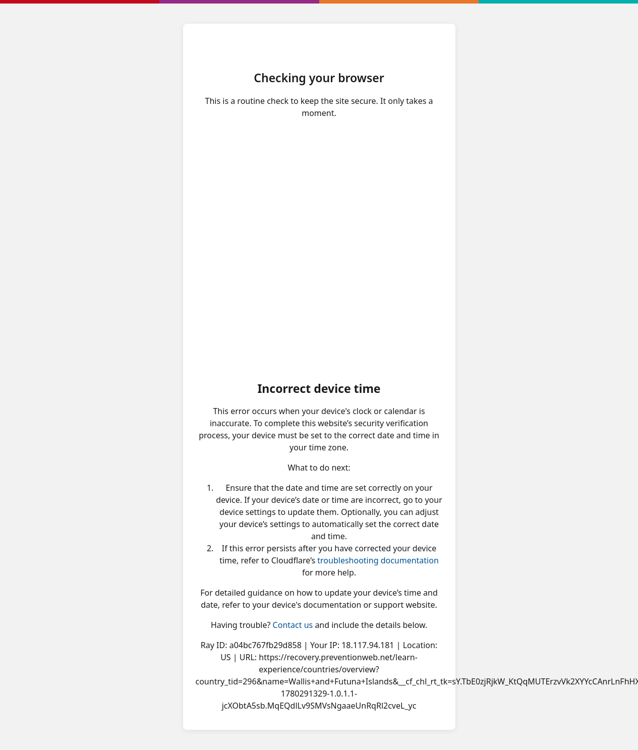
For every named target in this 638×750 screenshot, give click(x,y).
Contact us (293, 624)
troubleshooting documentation (378, 560)
